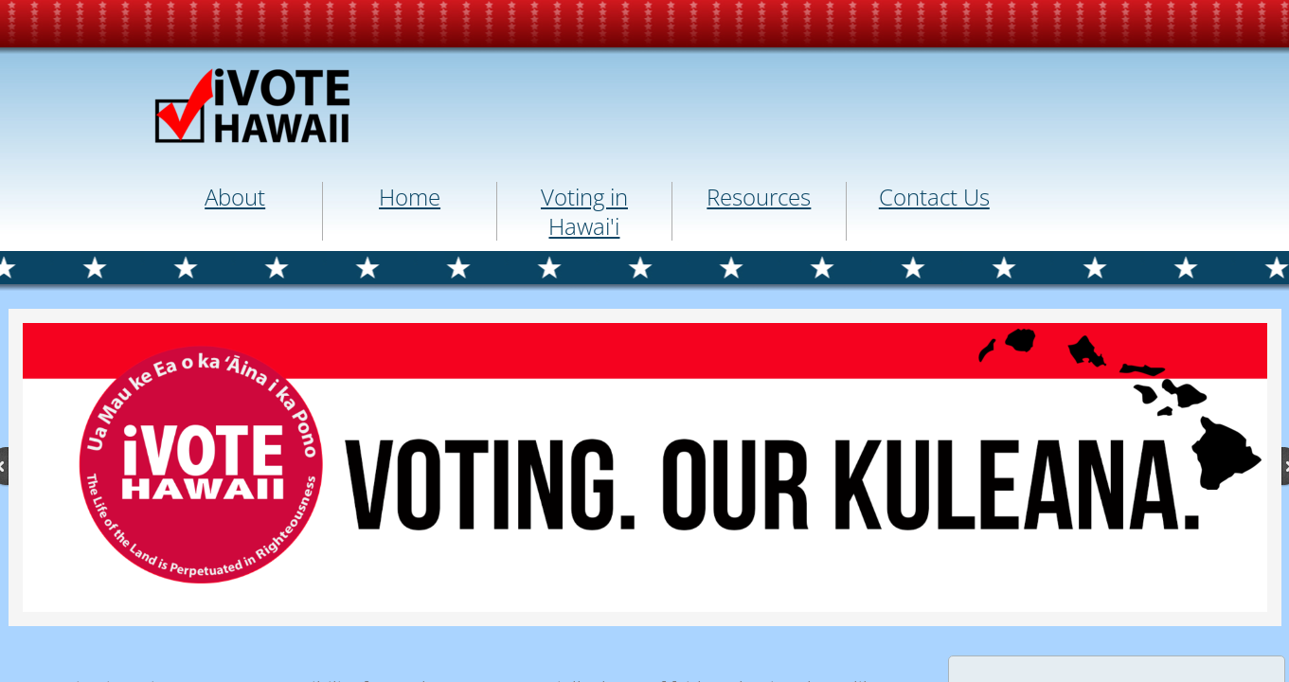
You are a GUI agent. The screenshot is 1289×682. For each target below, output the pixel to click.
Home (409, 196)
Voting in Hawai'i (584, 211)
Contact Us (934, 196)
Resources (759, 196)
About (235, 196)
